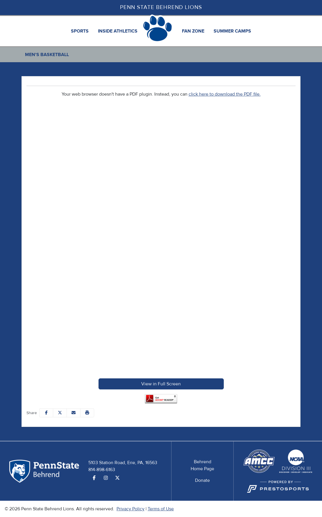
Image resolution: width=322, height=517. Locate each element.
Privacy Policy (130, 509)
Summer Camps (232, 31)
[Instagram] (106, 478)
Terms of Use (161, 509)
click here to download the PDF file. (225, 94)
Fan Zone (193, 31)
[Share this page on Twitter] (60, 412)
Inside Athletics (117, 31)
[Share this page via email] (73, 412)
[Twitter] (117, 478)
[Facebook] (94, 478)
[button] (80, 31)
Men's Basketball (47, 55)
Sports (80, 31)
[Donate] (202, 480)
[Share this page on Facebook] (46, 412)
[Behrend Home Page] (202, 465)
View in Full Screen (161, 384)
